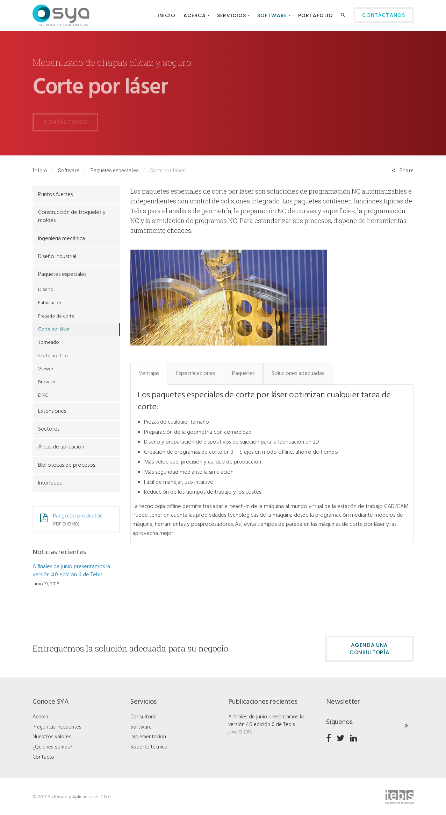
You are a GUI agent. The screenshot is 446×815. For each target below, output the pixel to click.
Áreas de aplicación (61, 447)
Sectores (48, 429)
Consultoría (143, 717)
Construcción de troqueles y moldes (72, 216)
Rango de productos (77, 516)
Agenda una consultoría (369, 648)
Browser (47, 382)
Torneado (48, 343)
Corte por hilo (53, 356)
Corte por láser (54, 329)
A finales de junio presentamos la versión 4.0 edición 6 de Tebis (71, 570)
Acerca (40, 717)
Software (68, 170)
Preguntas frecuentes (57, 727)
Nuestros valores (52, 737)
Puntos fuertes (55, 194)
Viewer (45, 369)
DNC (43, 395)
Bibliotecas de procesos (66, 465)
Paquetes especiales (114, 170)
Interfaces (50, 483)
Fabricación (50, 303)
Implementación (148, 737)
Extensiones (52, 411)
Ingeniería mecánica (61, 238)
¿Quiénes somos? (52, 747)
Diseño (45, 290)
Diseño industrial (57, 256)
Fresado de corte (56, 316)
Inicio (40, 170)
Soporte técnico (148, 747)
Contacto (43, 757)
